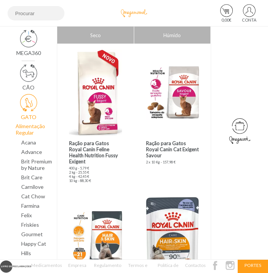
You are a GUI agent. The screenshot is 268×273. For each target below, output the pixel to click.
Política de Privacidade (168, 267)
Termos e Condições (138, 267)
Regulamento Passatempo (107, 267)
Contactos (195, 265)
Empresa (77, 265)
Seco (95, 35)
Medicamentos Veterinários (46, 267)
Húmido (172, 35)
